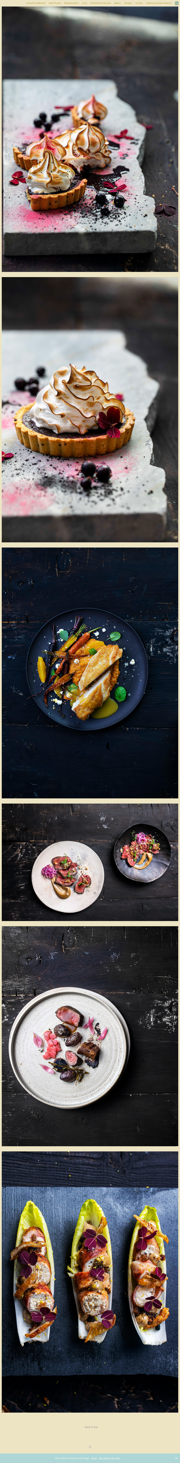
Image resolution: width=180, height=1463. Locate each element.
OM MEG (128, 3)
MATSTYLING (55, 3)
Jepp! (94, 1458)
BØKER (117, 3)
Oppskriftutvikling (100, 3)
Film (84, 3)
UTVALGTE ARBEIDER (36, 3)
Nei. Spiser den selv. (109, 1458)
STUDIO (139, 3)
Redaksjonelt (71, 3)
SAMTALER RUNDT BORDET (159, 3)
